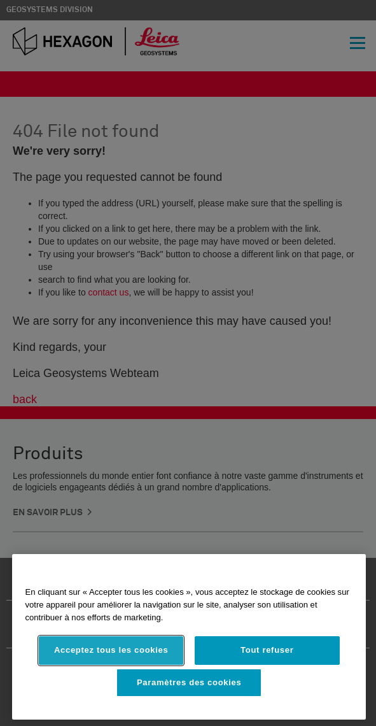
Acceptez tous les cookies (111, 650)
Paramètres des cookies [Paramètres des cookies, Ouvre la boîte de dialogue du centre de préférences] (189, 682)
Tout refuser (266, 650)
